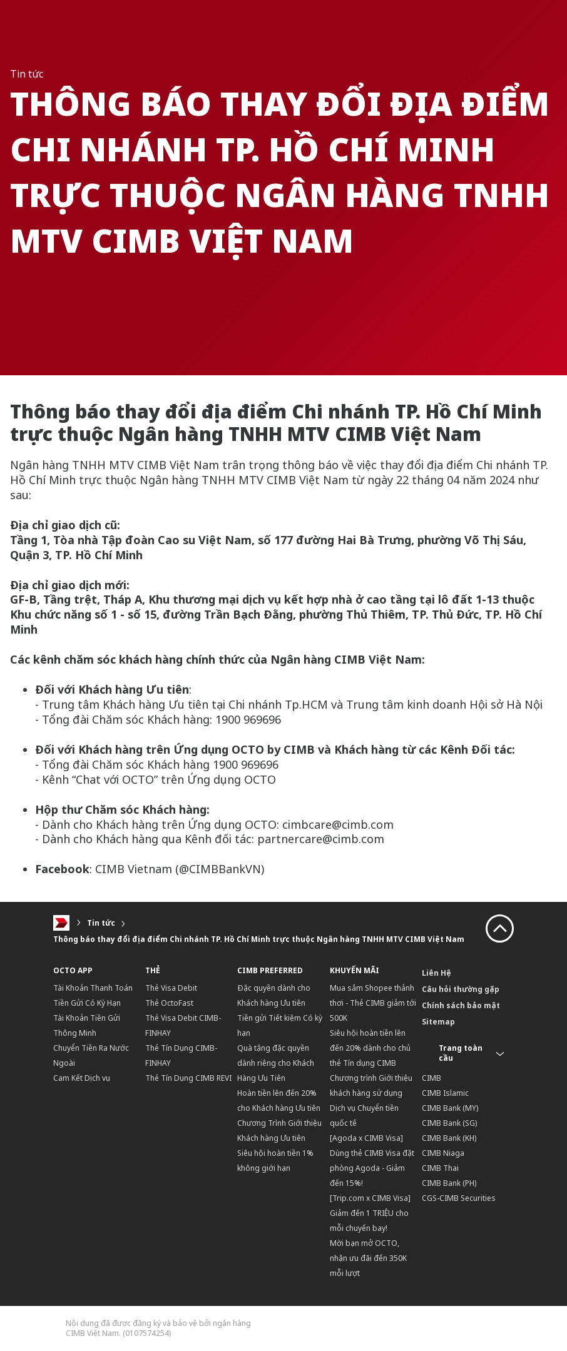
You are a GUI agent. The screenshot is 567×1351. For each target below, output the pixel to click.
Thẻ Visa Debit (171, 988)
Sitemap (438, 1021)
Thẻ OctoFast (169, 1003)
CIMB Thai (440, 1168)
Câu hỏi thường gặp (460, 989)
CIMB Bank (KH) (449, 1138)
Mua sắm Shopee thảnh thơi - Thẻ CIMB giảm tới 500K (373, 1003)
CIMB (431, 1078)
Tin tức (101, 923)
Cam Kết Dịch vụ (81, 1078)
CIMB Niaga (443, 1153)
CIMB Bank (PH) (449, 1183)
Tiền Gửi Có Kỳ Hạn (87, 1003)
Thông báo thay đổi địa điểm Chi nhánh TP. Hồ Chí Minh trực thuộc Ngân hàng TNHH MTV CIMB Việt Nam (258, 939)
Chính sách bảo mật (461, 1005)
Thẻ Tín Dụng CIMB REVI (188, 1078)
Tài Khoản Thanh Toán (93, 988)
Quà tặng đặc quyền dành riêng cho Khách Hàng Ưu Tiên (275, 1063)
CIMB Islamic (445, 1093)
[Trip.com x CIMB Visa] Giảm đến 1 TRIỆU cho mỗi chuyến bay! (370, 1213)
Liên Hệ (436, 973)
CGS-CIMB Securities (459, 1198)
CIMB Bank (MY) (450, 1108)
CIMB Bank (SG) (449, 1123)
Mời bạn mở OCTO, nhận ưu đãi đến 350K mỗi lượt (368, 1258)
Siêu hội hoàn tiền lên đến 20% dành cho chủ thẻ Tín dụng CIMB (370, 1048)
